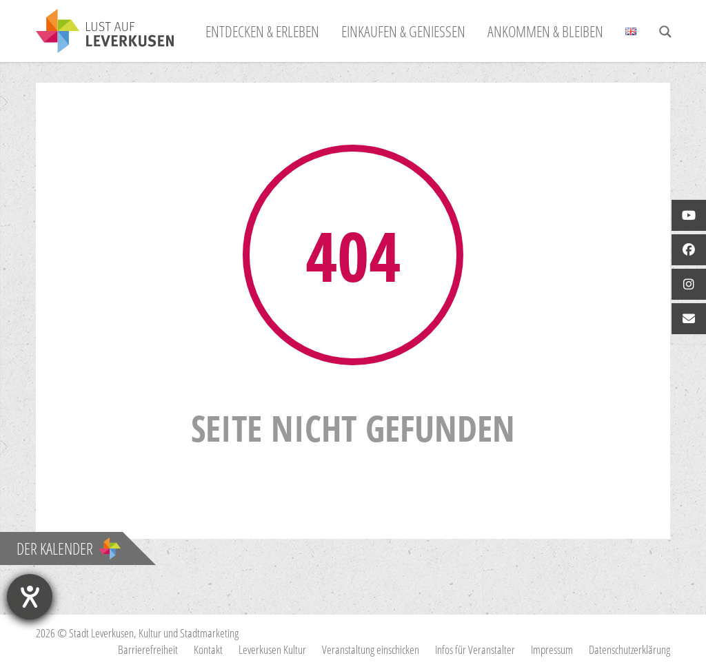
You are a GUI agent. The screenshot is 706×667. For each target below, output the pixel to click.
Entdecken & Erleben (262, 31)
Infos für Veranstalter (475, 649)
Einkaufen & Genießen (403, 31)
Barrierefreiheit (148, 649)
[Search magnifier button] (665, 31)
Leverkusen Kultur (272, 649)
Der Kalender (69, 548)
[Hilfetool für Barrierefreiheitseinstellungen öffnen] (29, 596)
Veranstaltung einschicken (370, 649)
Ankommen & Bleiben (545, 31)
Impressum (552, 649)
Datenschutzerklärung (629, 649)
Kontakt (208, 649)
